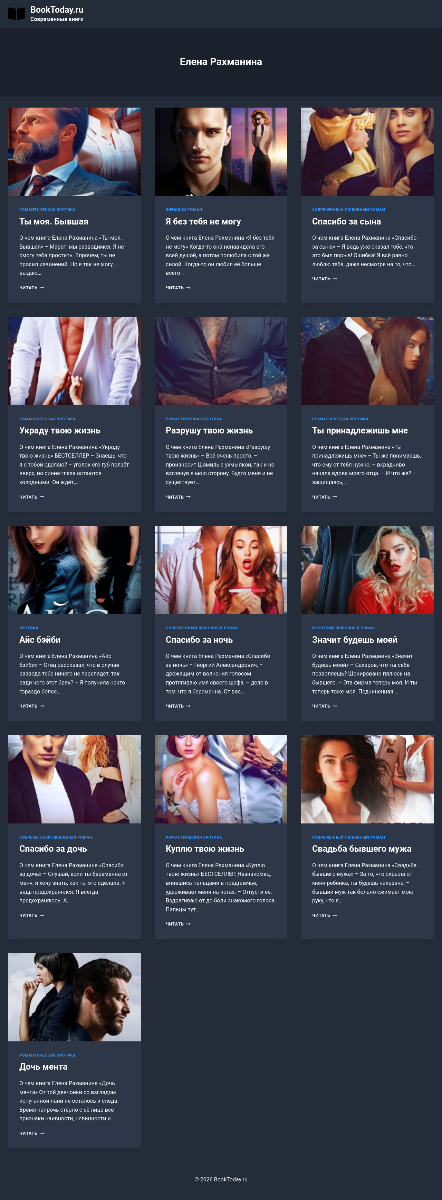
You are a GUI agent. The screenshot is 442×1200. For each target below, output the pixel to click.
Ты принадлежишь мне (360, 431)
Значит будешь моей (354, 640)
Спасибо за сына (346, 222)
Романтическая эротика (47, 210)
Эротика (28, 628)
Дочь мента (43, 1067)
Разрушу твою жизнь (209, 431)
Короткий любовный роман (344, 628)
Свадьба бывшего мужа (362, 849)
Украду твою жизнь (59, 431)
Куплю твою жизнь (205, 849)
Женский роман (184, 210)
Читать (31, 287)
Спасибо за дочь (53, 849)
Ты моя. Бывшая (53, 222)
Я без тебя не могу (203, 222)
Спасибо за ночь (199, 640)
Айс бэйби (39, 640)
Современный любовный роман (348, 210)
